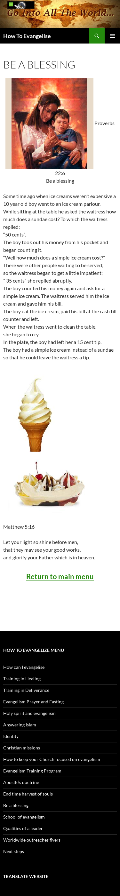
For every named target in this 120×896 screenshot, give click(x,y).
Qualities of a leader (23, 828)
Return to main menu (60, 576)
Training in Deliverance (26, 690)
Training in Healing (22, 678)
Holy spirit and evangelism (29, 713)
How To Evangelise (27, 35)
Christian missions (21, 747)
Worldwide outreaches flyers (31, 840)
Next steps (13, 851)
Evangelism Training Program (32, 770)
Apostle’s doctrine (21, 782)
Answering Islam (19, 724)
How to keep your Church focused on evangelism (51, 759)
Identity (11, 736)
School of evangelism (24, 817)
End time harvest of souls (28, 793)
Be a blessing (15, 805)
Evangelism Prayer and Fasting (33, 701)
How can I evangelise (23, 667)
